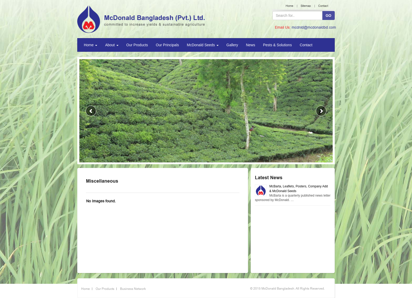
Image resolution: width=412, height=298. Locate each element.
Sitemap (306, 6)
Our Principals (167, 45)
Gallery (232, 45)
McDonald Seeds (203, 45)
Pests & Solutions (277, 45)
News (250, 45)
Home (289, 6)
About (111, 45)
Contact (323, 6)
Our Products (137, 45)
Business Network (133, 289)
